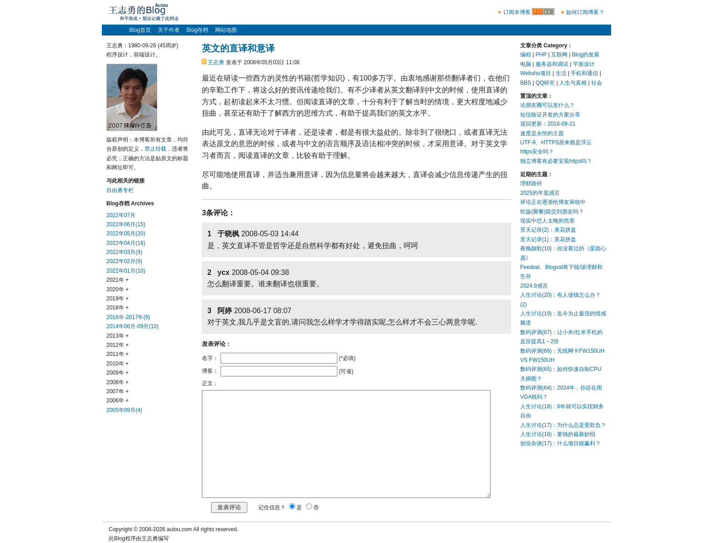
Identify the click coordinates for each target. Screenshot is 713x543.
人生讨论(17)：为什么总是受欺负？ (563, 425)
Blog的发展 (585, 54)
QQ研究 (545, 83)
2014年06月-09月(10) (132, 326)
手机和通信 (584, 73)
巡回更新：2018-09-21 (547, 124)
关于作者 (169, 30)
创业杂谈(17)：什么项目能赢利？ (560, 443)
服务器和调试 (552, 64)
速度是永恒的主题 (542, 133)
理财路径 (531, 183)
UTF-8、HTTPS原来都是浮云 (556, 142)
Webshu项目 (535, 73)
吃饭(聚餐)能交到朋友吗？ (552, 211)
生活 (561, 73)
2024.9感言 (534, 286)
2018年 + (117, 307)
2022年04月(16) (125, 243)
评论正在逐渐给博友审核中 (553, 202)
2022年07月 (121, 215)
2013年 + (117, 336)
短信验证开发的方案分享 (550, 115)
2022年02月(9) (124, 261)
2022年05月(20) (125, 233)
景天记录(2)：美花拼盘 (548, 230)
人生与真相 (573, 83)
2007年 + (117, 391)
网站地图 (226, 30)
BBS (525, 83)
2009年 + (117, 373)
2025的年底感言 (540, 193)
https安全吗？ (537, 151)
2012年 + (117, 345)
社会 (596, 83)
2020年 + (117, 289)
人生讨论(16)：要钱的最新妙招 (557, 434)
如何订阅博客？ (585, 12)
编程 (525, 54)
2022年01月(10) (125, 271)
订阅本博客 (517, 12)
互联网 (559, 54)
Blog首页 (140, 30)
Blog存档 (197, 30)
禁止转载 (155, 149)
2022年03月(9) (124, 252)
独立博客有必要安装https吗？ (556, 161)
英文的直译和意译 (238, 48)
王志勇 (216, 62)
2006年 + (117, 400)
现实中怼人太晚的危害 (547, 221)
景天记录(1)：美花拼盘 (548, 239)
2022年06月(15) (125, 224)
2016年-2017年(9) (128, 317)
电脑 (525, 64)
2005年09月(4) (124, 410)
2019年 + (117, 298)
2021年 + (117, 280)
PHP (541, 54)
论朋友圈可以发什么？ (547, 105)
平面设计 (584, 64)
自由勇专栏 (120, 190)
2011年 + (117, 354)
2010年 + (117, 363)
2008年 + (117, 382)
